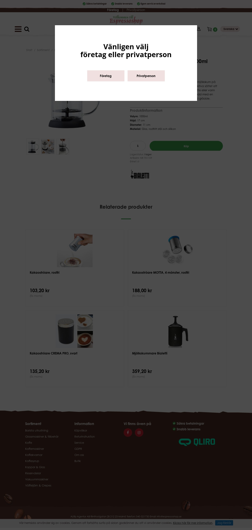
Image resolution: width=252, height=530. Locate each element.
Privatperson (146, 76)
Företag (106, 76)
